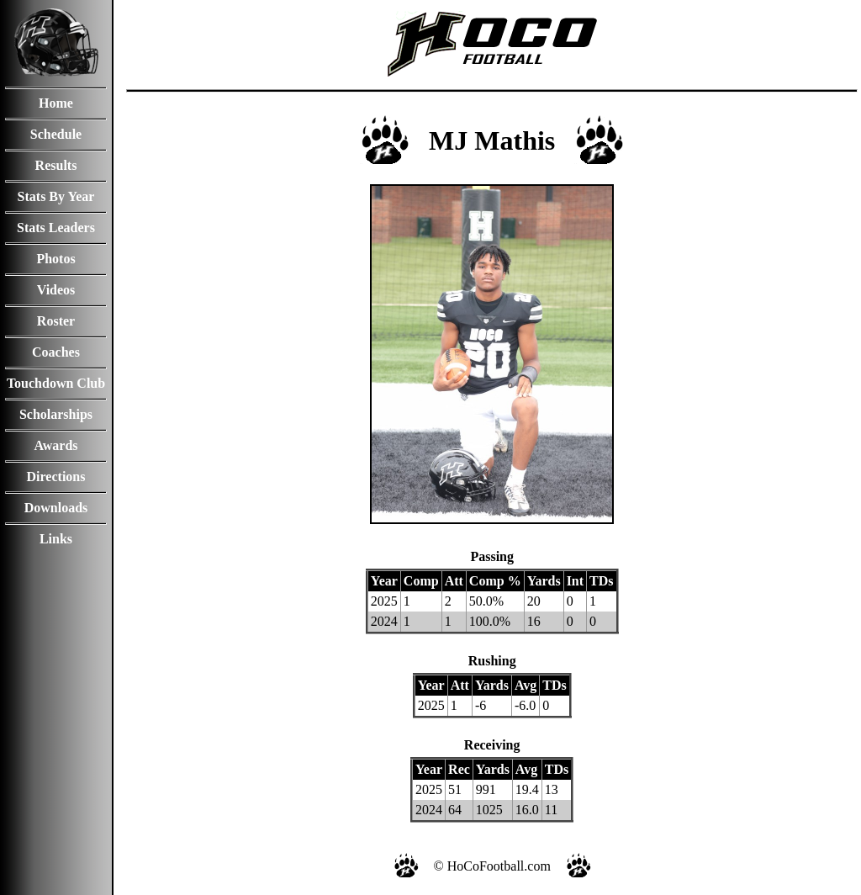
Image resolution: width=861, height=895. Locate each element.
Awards (55, 445)
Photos (55, 259)
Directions (56, 476)
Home (56, 103)
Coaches (56, 352)
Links (56, 539)
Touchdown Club (56, 383)
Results (56, 165)
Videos (56, 290)
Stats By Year (56, 196)
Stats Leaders (56, 227)
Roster (56, 321)
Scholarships (55, 414)
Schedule (56, 134)
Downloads (56, 507)
